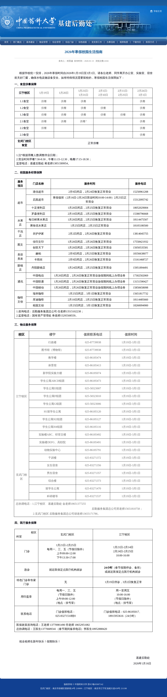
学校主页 (158, 11)
